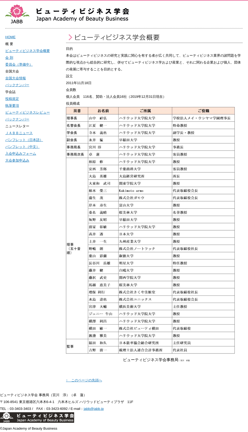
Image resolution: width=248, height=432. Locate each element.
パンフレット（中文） (22, 147)
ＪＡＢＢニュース (19, 133)
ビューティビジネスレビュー (27, 112)
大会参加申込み (17, 160)
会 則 (9, 58)
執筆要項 (12, 106)
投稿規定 (12, 99)
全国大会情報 (15, 78)
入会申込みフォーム (20, 154)
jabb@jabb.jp (94, 409)
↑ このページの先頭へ (84, 380)
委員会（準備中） (19, 64)
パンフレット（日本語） (24, 140)
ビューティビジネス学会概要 (27, 51)
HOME (10, 37)
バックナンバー (17, 85)
